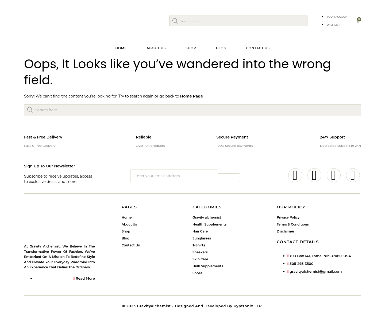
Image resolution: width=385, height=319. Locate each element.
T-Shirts (198, 246)
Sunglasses (201, 239)
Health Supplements (209, 225)
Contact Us (258, 48)
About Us (156, 48)
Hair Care (200, 232)
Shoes (197, 274)
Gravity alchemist (206, 218)
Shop (191, 48)
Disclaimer (285, 232)
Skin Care (200, 260)
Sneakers (199, 253)
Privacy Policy (288, 218)
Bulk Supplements (207, 267)
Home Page (191, 96)
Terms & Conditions (293, 225)
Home (121, 48)
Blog (221, 48)
